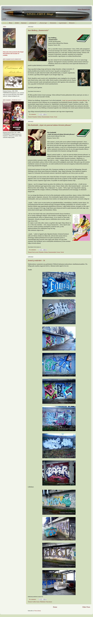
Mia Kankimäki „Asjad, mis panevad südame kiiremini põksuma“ (50, 125)
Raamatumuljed (45, 117)
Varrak (55, 117)
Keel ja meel (35, 252)
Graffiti (34, 601)
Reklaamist (72, 23)
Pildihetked (42, 601)
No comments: (32, 114)
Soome (51, 117)
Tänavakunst (49, 601)
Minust (10, 23)
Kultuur (39, 117)
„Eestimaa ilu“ (33, 23)
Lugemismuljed (63, 23)
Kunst (37, 601)
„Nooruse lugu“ (43, 23)
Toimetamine (53, 23)
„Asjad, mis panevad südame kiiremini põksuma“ (74, 100)
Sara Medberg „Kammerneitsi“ (38, 30)
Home (55, 607)
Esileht (4, 23)
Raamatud (23, 23)
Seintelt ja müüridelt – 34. (36, 260)
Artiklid (17, 23)
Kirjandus (34, 117)
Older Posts (86, 607)
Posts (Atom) (37, 610)
